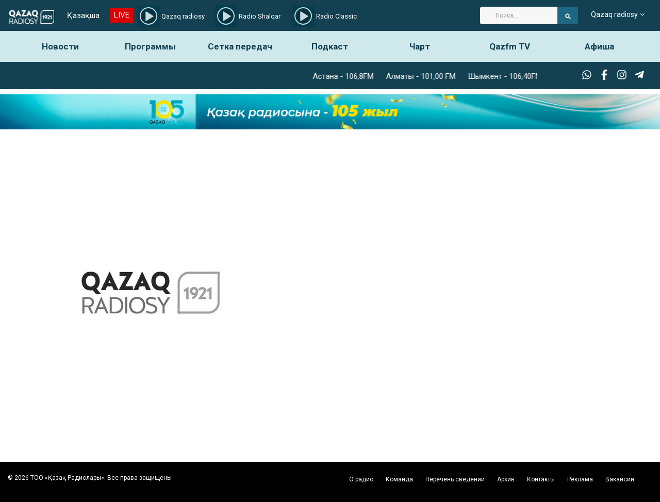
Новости (60, 46)
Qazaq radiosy (614, 15)
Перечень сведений (455, 479)
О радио (361, 479)
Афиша (599, 46)
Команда (399, 479)
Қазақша (82, 15)
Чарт (419, 46)
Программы (150, 46)
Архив (506, 479)
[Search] (518, 15)
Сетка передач (240, 46)
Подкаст (329, 46)
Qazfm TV (509, 46)
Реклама (580, 479)
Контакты (541, 479)
